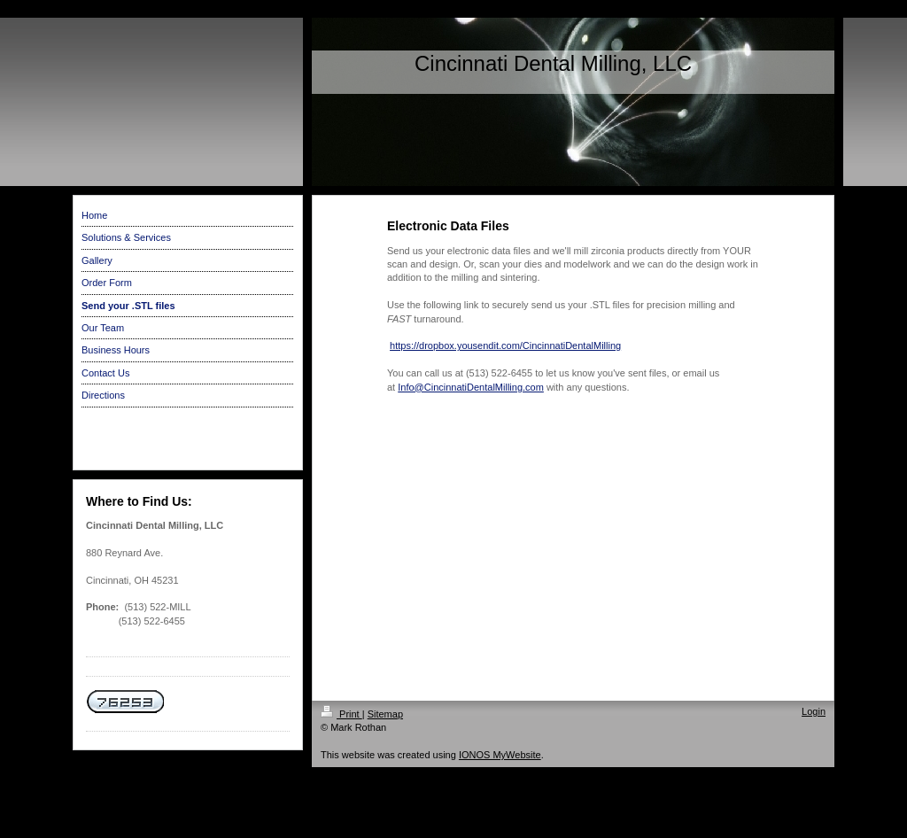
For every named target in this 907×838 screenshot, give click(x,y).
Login (814, 711)
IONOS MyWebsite (500, 754)
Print (341, 714)
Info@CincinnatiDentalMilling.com (471, 387)
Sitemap (385, 714)
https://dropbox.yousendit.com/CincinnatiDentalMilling (505, 345)
